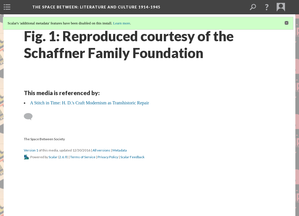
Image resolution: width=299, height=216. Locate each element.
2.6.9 (63, 157)
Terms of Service (82, 157)
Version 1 (31, 150)
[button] (267, 7)
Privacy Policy (108, 157)
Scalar (53, 157)
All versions (101, 150)
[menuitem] (7, 7)
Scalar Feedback (132, 157)
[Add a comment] (31, 116)
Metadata (119, 150)
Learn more (121, 23)
